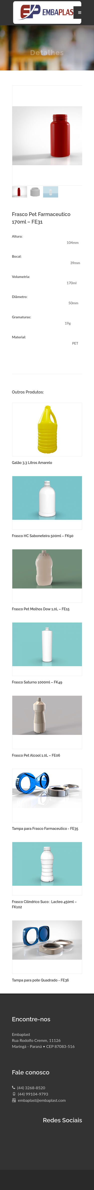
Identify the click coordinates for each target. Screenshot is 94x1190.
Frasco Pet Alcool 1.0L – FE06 (36, 755)
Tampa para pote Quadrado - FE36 (40, 980)
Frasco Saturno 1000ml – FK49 (37, 682)
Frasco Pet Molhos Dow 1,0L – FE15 (41, 609)
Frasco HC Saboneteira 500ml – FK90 (42, 536)
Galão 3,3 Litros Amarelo (32, 463)
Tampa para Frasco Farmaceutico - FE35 (45, 829)
